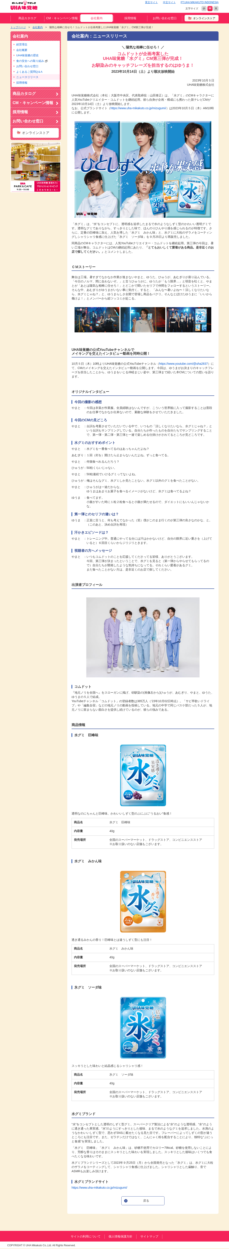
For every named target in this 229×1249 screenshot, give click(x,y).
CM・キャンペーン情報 (62, 18)
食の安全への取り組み (32, 60)
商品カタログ (27, 18)
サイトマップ (149, 1236)
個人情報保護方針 (120, 1236)
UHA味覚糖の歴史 (27, 55)
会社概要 (21, 50)
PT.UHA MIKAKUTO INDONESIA (200, 2)
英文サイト (151, 2)
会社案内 (97, 18)
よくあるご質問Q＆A (29, 71)
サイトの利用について (86, 1236)
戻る (146, 1200)
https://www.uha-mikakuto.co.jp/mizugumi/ (138, 108)
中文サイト (169, 2)
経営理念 (21, 44)
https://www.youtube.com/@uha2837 (183, 363)
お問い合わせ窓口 (165, 18)
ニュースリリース (27, 77)
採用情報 (130, 18)
